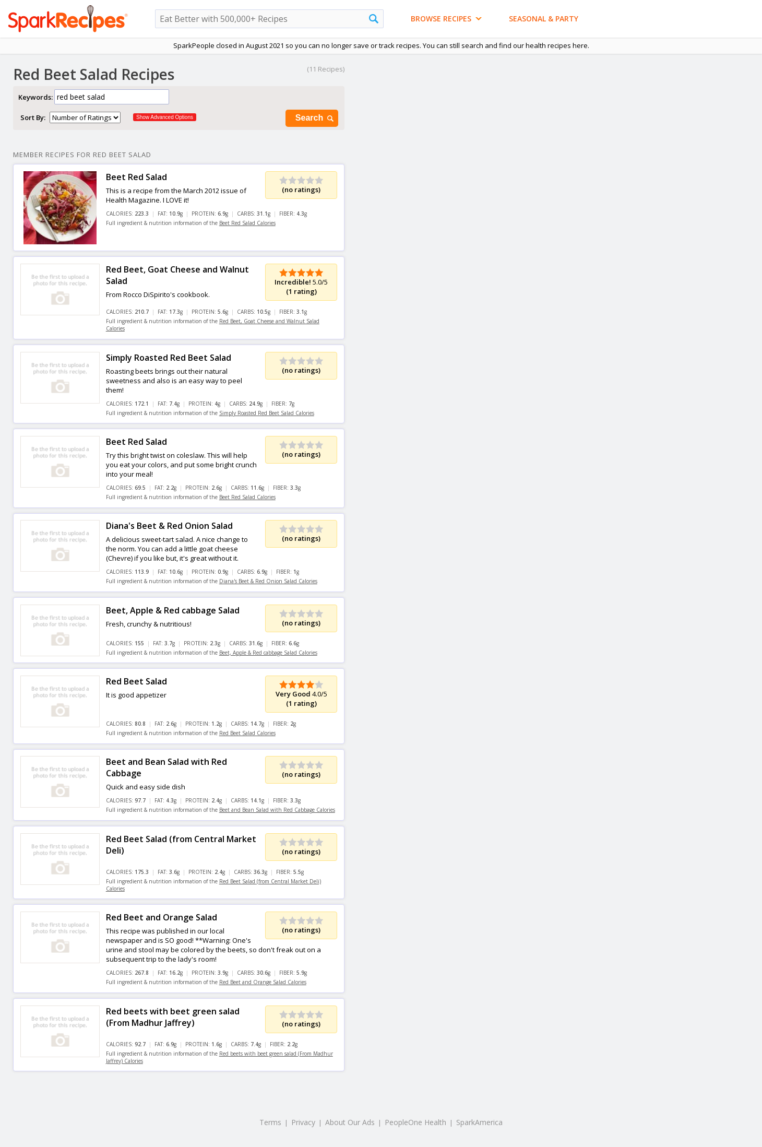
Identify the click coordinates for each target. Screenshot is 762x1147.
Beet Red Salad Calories (247, 223)
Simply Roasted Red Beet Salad (168, 357)
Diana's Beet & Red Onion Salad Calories (268, 581)
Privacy (303, 1122)
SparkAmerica (479, 1122)
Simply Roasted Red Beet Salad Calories (266, 413)
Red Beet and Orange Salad (161, 917)
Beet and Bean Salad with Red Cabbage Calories (277, 809)
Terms (270, 1122)
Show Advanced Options (164, 117)
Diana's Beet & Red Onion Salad (169, 525)
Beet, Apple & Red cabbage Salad (173, 610)
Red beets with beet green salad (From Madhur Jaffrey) (173, 1017)
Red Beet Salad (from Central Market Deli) (181, 844)
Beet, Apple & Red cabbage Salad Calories (268, 652)
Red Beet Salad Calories (247, 733)
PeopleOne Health (415, 1122)
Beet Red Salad (136, 177)
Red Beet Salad (136, 681)
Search (315, 118)
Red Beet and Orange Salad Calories (262, 982)
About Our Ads (350, 1122)
